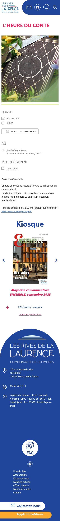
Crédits (17, 492)
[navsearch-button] (55, 7)
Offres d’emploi (21, 485)
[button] (3, 260)
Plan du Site (19, 471)
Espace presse (21, 478)
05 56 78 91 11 (18, 386)
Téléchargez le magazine (30, 306)
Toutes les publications (30, 314)
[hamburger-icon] (46, 7)
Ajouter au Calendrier (20, 131)
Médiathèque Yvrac (16, 150)
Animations (12, 168)
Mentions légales (22, 489)
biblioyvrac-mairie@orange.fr (16, 211)
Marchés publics (21, 482)
